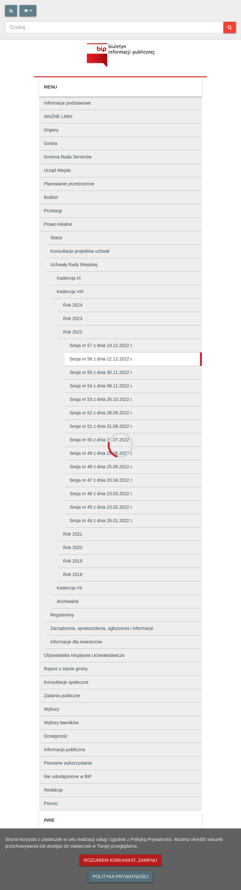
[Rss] (11, 10)
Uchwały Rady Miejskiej (73, 264)
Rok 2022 (72, 332)
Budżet (51, 197)
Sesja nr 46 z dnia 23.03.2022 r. (101, 493)
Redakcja (53, 790)
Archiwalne (68, 601)
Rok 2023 (72, 318)
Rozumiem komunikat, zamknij (120, 860)
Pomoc (51, 803)
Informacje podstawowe (67, 103)
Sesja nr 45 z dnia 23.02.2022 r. (101, 507)
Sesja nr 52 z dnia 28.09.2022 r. (101, 412)
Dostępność (56, 736)
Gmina (50, 143)
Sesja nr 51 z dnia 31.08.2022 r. (101, 426)
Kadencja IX (69, 278)
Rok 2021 (72, 534)
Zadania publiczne (62, 695)
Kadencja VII (69, 587)
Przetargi (53, 210)
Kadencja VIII (70, 291)
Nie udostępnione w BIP (68, 776)
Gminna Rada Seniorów (68, 156)
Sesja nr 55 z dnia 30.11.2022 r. (101, 372)
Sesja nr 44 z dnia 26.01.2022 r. (101, 520)
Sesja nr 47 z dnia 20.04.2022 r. (101, 480)
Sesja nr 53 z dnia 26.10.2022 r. (101, 399)
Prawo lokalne (58, 224)
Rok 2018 (72, 574)
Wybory (51, 709)
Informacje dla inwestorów (76, 641)
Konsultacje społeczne (66, 682)
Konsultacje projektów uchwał (79, 251)
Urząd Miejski (57, 170)
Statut (56, 237)
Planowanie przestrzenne (69, 183)
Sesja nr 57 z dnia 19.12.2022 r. (101, 345)
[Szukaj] (229, 27)
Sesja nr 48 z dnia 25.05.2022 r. (101, 466)
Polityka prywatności (120, 876)
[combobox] (114, 27)
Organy (51, 129)
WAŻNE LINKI (58, 116)
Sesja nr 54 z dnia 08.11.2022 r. (101, 385)
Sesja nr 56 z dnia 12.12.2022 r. (101, 358)
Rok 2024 (72, 305)
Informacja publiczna (64, 749)
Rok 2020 (72, 547)
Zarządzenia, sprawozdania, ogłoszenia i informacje (101, 628)
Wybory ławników (61, 722)
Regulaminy (62, 614)
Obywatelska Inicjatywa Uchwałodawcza (84, 655)
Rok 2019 (72, 561)
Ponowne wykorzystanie (68, 763)
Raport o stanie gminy (65, 668)
